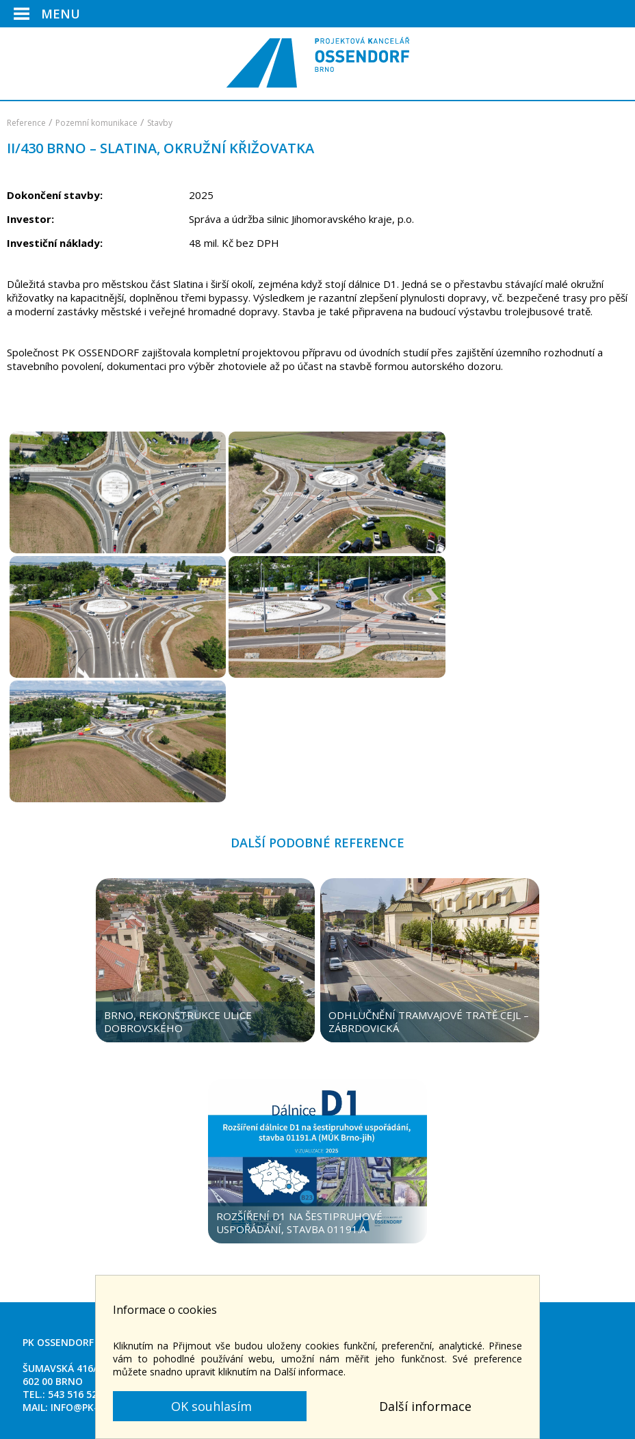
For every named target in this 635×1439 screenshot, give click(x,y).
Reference (26, 123)
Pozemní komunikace (96, 123)
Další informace (425, 1406)
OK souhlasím (210, 1406)
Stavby (159, 123)
